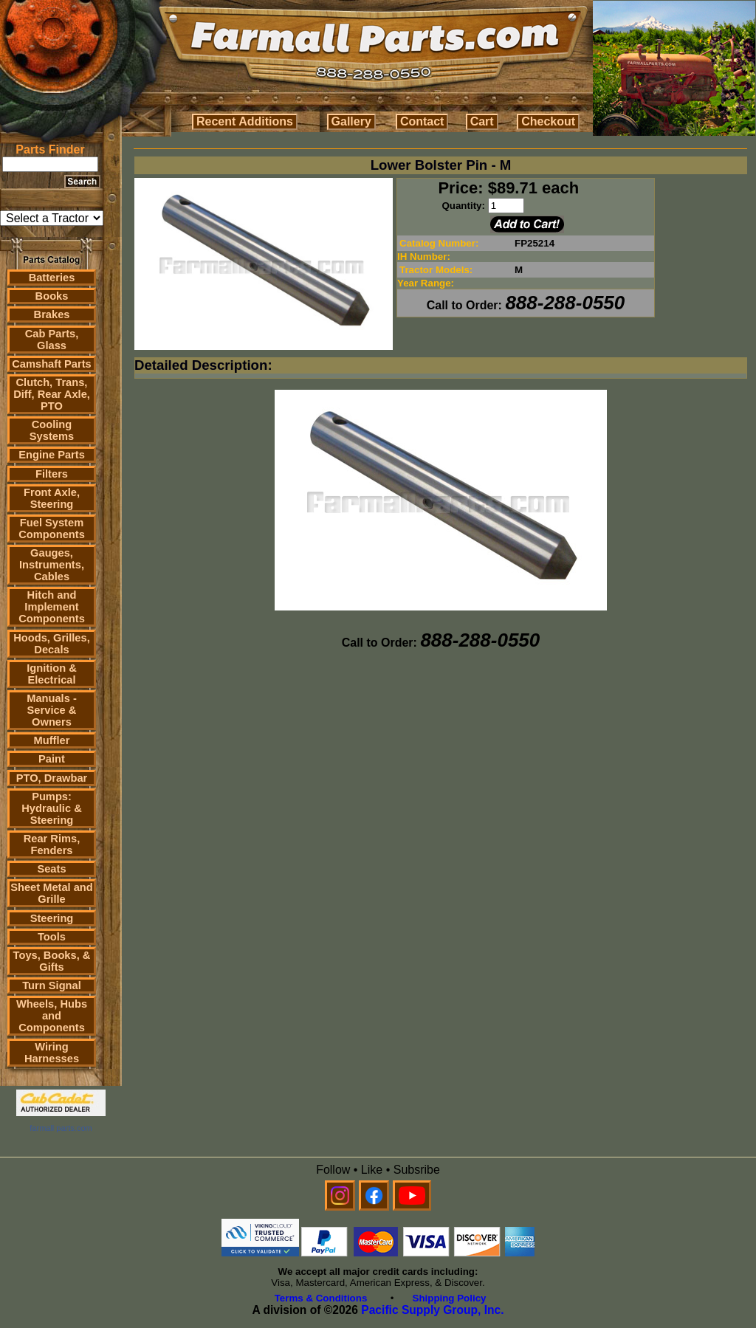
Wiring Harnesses (51, 1052)
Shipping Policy (450, 1298)
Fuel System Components (51, 528)
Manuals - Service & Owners (52, 710)
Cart (482, 121)
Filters (51, 474)
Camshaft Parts (52, 364)
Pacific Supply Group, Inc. (432, 1310)
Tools (52, 937)
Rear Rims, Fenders (52, 844)
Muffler (52, 740)
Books (52, 296)
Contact (422, 121)
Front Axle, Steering (52, 498)
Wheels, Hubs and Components (51, 1015)
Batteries (52, 277)
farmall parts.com (61, 1128)
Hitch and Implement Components (51, 607)
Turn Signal (51, 985)
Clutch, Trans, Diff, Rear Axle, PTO (51, 394)
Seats (51, 869)
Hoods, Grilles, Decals (51, 644)
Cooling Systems (52, 430)
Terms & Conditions (321, 1298)
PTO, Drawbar (52, 778)
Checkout (548, 121)
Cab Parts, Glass (52, 339)
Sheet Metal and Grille (51, 893)
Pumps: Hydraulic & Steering (51, 808)
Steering (52, 918)
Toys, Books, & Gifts (52, 961)
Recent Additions (244, 121)
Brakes (52, 314)
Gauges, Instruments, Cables (51, 564)
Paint (51, 759)
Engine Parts (51, 455)
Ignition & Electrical (52, 674)
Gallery (351, 121)
